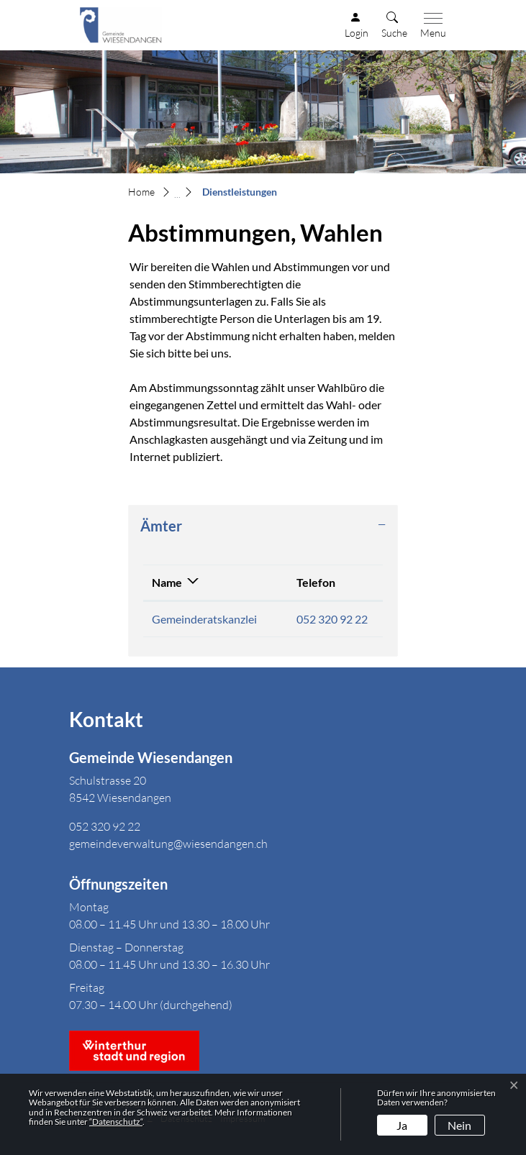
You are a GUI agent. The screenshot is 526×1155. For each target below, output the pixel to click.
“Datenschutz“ (115, 1121)
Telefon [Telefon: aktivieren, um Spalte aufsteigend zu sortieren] (315, 582)
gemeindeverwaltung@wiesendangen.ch (168, 843)
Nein (459, 1125)
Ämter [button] (161, 525)
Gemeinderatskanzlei (204, 619)
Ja (401, 1125)
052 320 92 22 (332, 619)
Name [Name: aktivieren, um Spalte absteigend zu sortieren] (167, 582)
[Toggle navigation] (430, 26)
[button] (394, 26)
